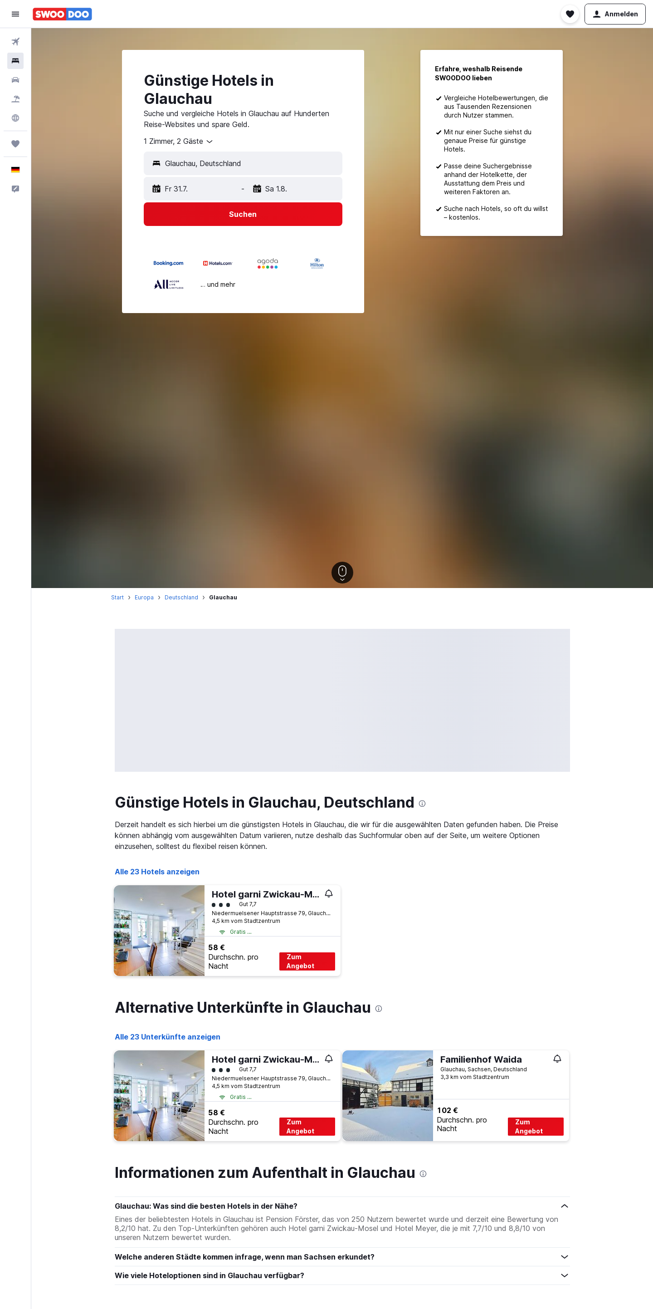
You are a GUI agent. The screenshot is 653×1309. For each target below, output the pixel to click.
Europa (144, 597)
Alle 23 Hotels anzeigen (157, 871)
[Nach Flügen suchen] (15, 42)
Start (117, 597)
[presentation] (422, 803)
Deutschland (181, 597)
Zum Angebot (300, 961)
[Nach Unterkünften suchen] (15, 61)
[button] (15, 14)
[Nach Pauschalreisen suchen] (15, 99)
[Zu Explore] (15, 118)
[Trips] (15, 144)
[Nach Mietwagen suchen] (15, 80)
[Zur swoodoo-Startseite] (62, 14)
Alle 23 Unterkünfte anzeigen (167, 1036)
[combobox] (179, 141)
